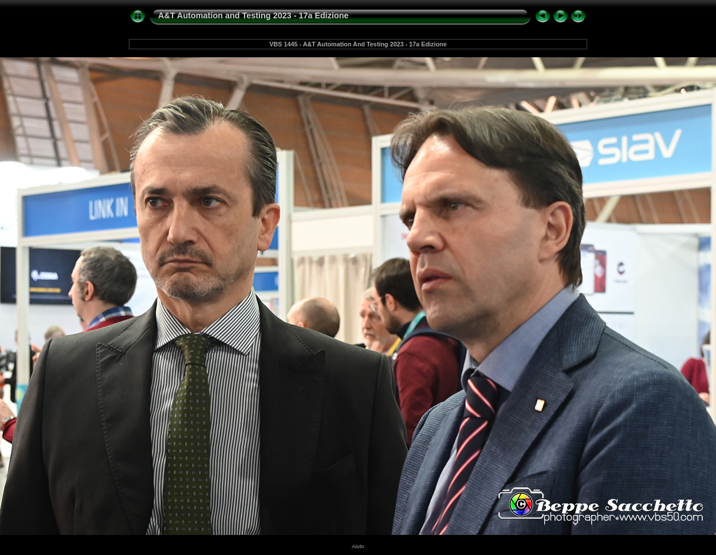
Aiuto (358, 546)
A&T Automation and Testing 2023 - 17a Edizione (253, 15)
